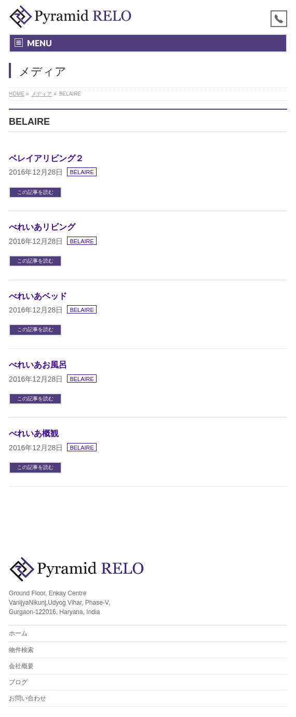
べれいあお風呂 (38, 364)
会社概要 (21, 666)
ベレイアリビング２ (46, 158)
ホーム (18, 633)
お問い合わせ (27, 698)
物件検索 (21, 650)
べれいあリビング (42, 227)
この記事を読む (35, 192)
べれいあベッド (38, 296)
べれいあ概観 (34, 433)
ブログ (18, 682)
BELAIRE (81, 172)
